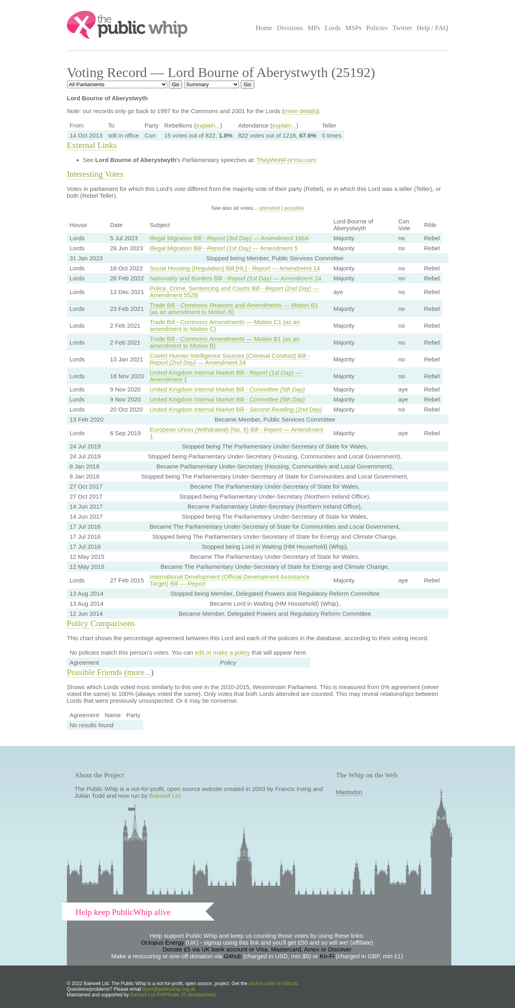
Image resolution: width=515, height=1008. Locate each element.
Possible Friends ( (97, 672)
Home (263, 28)
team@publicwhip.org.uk (168, 989)
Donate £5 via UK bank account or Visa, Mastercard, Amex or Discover (257, 949)
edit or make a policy (222, 652)
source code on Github (273, 983)
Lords (333, 28)
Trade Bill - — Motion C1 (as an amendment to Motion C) (225, 325)
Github (232, 956)
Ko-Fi (327, 956)
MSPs (353, 28)
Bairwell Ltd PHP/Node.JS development (172, 995)
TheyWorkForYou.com (286, 159)
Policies (377, 28)
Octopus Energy (163, 942)
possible (294, 208)
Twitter (402, 28)
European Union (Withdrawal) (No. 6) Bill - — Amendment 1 (236, 433)
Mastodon (349, 792)
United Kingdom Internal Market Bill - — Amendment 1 (225, 376)
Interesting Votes (95, 174)
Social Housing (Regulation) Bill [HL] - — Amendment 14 (235, 268)
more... (139, 672)
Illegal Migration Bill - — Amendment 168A (229, 238)
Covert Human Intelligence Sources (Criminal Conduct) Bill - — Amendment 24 (229, 359)
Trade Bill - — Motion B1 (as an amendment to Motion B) (234, 308)
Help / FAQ (432, 28)
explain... (208, 125)
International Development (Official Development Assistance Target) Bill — (229, 580)
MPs (314, 28)
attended (269, 208)
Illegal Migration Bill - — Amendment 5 (224, 248)
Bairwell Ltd (164, 795)
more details (300, 110)
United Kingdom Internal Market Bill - (227, 389)
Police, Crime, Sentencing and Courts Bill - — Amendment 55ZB (234, 291)
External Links (92, 145)
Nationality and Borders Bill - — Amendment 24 (235, 278)
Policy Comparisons (101, 623)
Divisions (290, 28)
